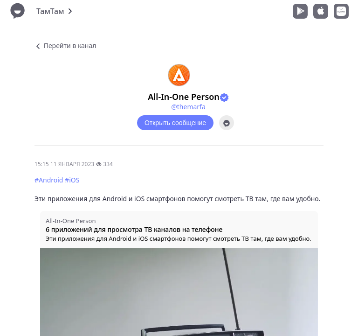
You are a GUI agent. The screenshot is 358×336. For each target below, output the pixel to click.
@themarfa (188, 106)
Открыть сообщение (175, 122)
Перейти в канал (65, 45)
